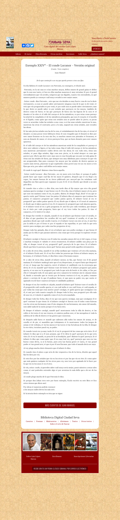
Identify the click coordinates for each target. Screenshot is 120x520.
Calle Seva (82, 54)
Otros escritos (56, 54)
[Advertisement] (60, 18)
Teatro (75, 421)
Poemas (39, 421)
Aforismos (64, 421)
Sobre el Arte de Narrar (59, 424)
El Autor (28, 54)
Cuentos (29, 421)
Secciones (70, 54)
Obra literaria (41, 54)
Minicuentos (51, 421)
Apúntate (97, 48)
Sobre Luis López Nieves (33, 457)
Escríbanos (56, 456)
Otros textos (86, 421)
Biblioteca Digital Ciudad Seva (60, 417)
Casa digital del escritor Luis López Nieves (60, 47)
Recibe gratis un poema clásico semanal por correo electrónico (60, 468)
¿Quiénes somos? (97, 54)
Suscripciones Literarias (84, 456)
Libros (18, 54)
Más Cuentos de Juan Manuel (60, 405)
